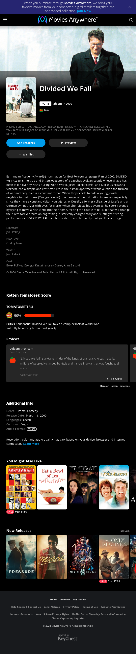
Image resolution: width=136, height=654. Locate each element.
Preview (68, 143)
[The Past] (83, 487)
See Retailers (26, 143)
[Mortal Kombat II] (83, 557)
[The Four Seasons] (114, 487)
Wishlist (26, 154)
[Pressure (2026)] (21, 557)
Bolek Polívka (14, 265)
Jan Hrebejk (13, 232)
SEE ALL (125, 531)
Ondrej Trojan (14, 243)
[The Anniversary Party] (21, 489)
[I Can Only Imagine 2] (114, 559)
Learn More (31, 444)
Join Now (84, 11)
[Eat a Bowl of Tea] (52, 487)
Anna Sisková (72, 265)
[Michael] (52, 557)
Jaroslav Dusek (53, 265)
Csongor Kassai (33, 265)
